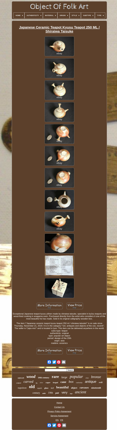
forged (55, 383)
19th (50, 392)
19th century (43, 377)
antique (90, 382)
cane (63, 382)
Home (59, 403)
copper (48, 383)
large (64, 377)
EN (57, 420)
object (74, 387)
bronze (96, 377)
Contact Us (59, 407)
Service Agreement (59, 416)
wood (31, 376)
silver (41, 383)
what (87, 378)
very (64, 392)
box (71, 382)
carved (28, 382)
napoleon (22, 387)
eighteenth (21, 378)
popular (76, 376)
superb (39, 388)
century (36, 392)
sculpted (18, 383)
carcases (84, 387)
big (36, 383)
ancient (80, 392)
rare (55, 376)
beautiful (62, 387)
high (71, 393)
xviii (100, 382)
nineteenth (96, 388)
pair (57, 393)
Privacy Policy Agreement (59, 411)
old (32, 386)
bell (52, 388)
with (44, 393)
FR (61, 420)
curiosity (79, 383)
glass (46, 388)
